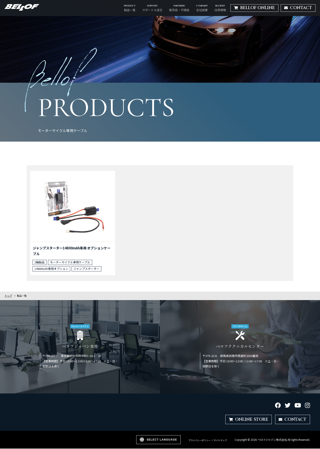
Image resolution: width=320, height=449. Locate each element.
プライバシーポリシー (199, 440)
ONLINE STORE (248, 420)
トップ (8, 296)
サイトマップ (220, 440)
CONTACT (292, 420)
